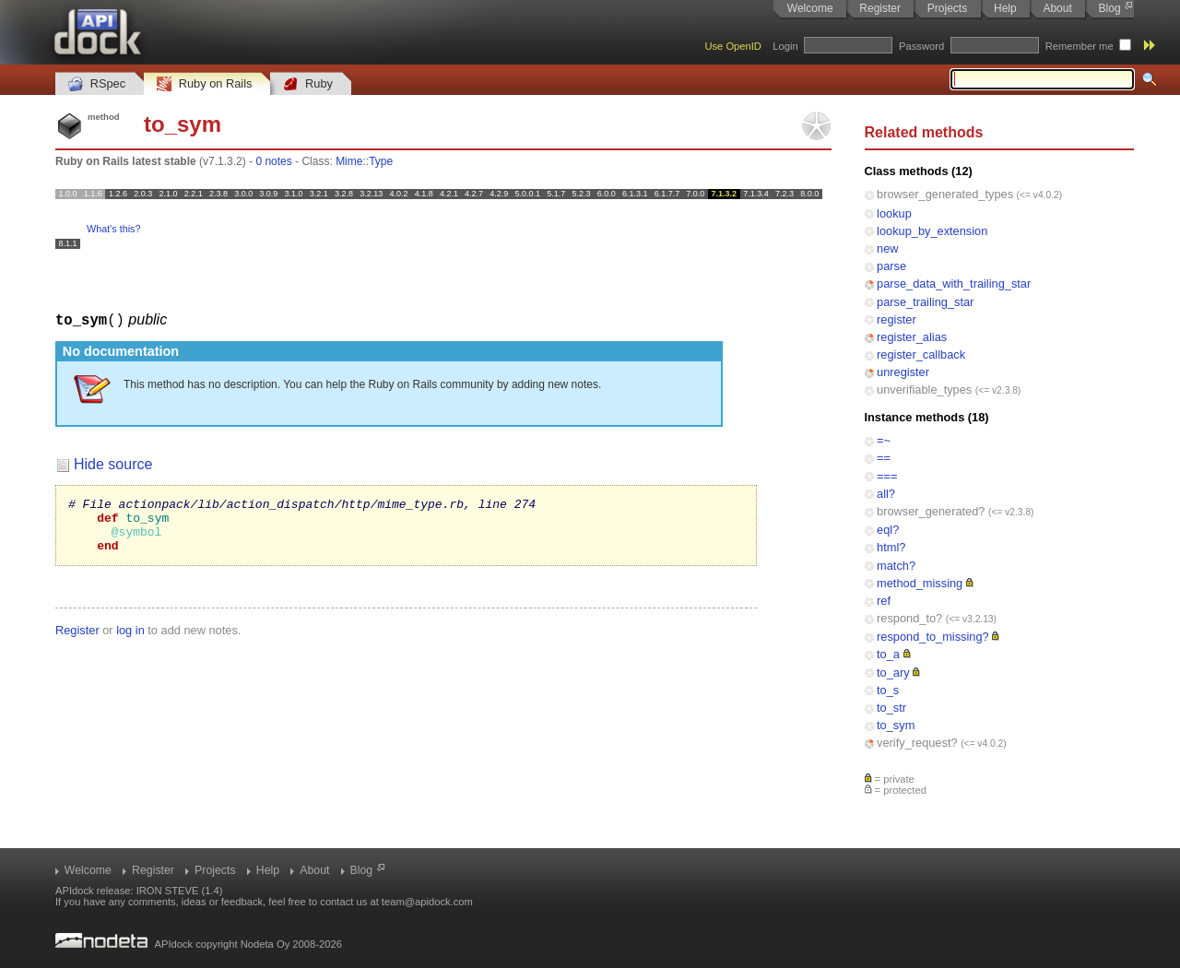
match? (896, 566)
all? (886, 494)
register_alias (912, 337)
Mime (349, 161)
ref (884, 601)
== (884, 458)
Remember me (1079, 46)
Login (785, 46)
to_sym (895, 725)
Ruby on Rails (204, 84)
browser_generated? (931, 511)
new (887, 248)
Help (1005, 8)
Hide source (113, 463)
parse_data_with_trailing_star (954, 283)
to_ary (893, 672)
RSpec (96, 84)
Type (381, 161)
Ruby (308, 84)
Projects (947, 8)
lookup (894, 213)
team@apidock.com (427, 901)
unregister (903, 372)
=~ (884, 440)
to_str (891, 707)
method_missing (919, 583)
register (896, 319)
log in (130, 640)
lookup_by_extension (932, 231)
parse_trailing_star (925, 302)
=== (887, 476)
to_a (888, 654)
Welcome (810, 8)
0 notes (273, 161)
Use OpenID (732, 46)
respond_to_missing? (933, 636)
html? (891, 547)
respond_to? (909, 618)
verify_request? (917, 743)
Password (921, 46)
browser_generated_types (945, 194)
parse (891, 266)
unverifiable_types (924, 389)
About (1057, 8)
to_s (888, 690)
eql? (888, 530)
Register (880, 8)
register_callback (921, 354)
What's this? (113, 228)
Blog (1110, 8)
